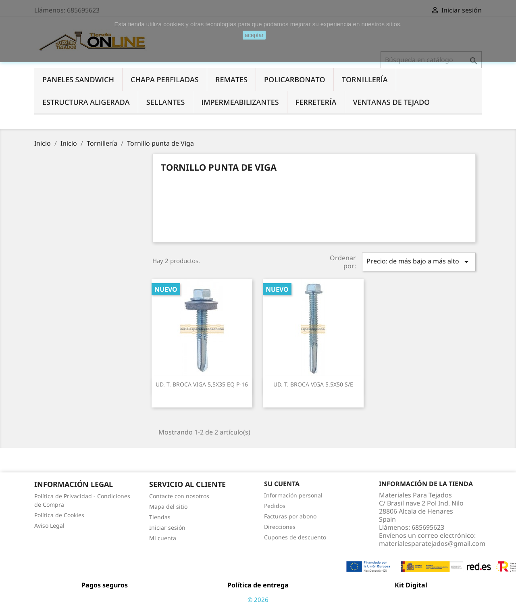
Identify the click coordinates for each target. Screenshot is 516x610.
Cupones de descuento (295, 537)
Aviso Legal (49, 525)
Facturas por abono (290, 516)
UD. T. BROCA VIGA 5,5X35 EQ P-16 (202, 384)
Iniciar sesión (167, 527)
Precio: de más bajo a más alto (418, 262)
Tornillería (365, 79)
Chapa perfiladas (165, 79)
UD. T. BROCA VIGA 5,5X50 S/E (313, 384)
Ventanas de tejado (391, 102)
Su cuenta (282, 483)
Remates (231, 79)
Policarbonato (294, 79)
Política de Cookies (59, 515)
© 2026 (258, 599)
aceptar (254, 35)
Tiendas (160, 517)
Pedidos (274, 506)
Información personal (293, 495)
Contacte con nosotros (179, 496)
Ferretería (316, 102)
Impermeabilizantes (240, 102)
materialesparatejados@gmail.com (432, 543)
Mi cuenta (162, 538)
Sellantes (165, 102)
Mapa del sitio (168, 506)
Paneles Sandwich (78, 79)
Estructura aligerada (86, 102)
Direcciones (279, 527)
